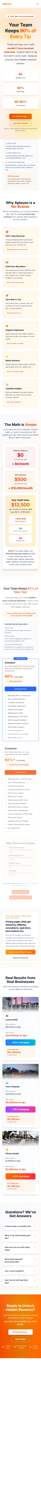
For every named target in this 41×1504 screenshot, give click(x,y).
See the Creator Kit (20, 958)
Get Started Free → (20, 116)
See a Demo (20, 1339)
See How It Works (20, 123)
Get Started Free (20, 691)
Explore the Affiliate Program (20, 952)
